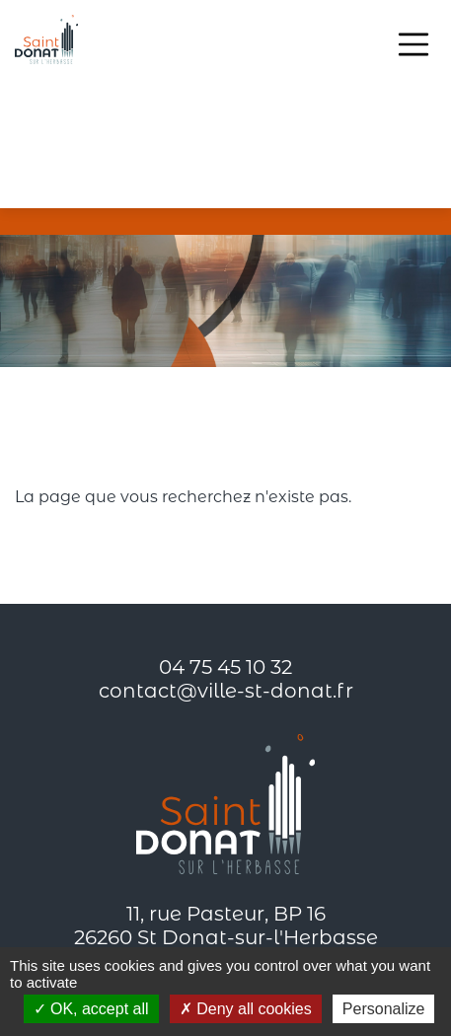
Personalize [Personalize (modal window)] (383, 1008)
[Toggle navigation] (413, 44)
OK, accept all (91, 1008)
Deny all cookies (246, 1008)
